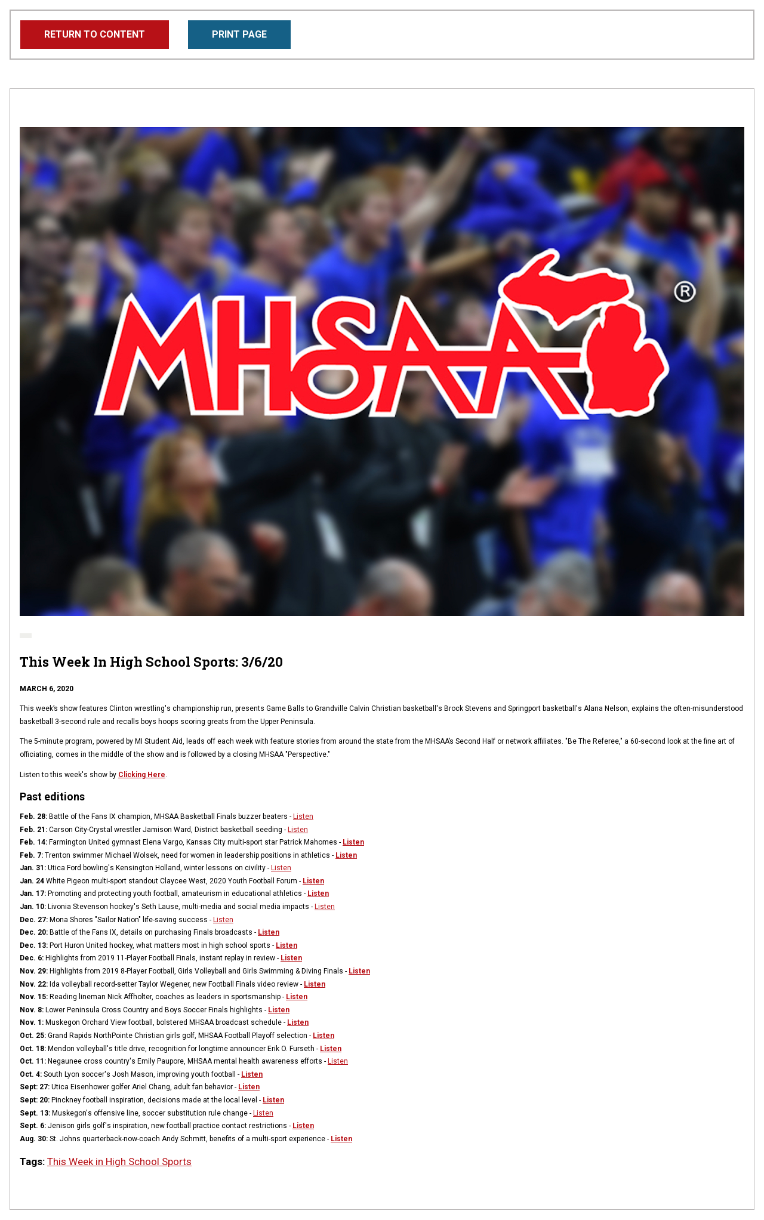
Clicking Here (141, 775)
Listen (303, 816)
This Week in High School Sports (119, 1161)
